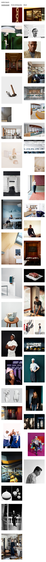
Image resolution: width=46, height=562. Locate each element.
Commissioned (5, 5)
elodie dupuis (5, 2)
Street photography (16, 5)
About (25, 5)
